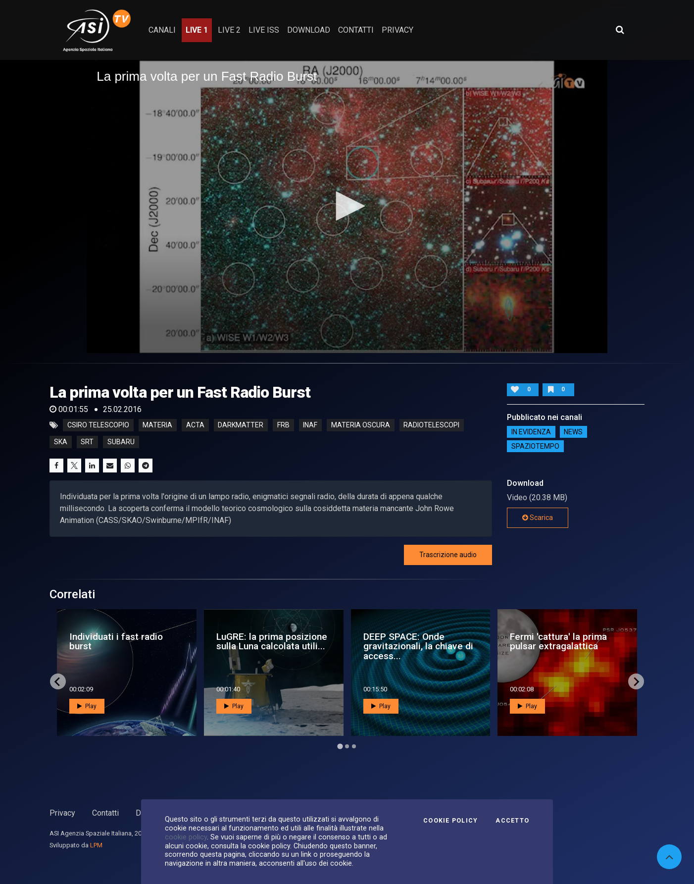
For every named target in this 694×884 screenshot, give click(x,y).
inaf (310, 425)
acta (195, 425)
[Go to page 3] (354, 746)
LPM (96, 845)
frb (283, 425)
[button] (347, 206)
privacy (397, 30)
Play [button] (87, 706)
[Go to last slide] (58, 681)
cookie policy (186, 837)
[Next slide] (636, 681)
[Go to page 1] (340, 746)
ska (60, 442)
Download (308, 30)
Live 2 (229, 30)
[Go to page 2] (347, 746)
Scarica (537, 517)
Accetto (512, 821)
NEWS (573, 432)
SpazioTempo (535, 446)
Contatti (105, 813)
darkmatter (240, 425)
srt (87, 442)
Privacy (62, 813)
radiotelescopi (431, 425)
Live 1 (197, 30)
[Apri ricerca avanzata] (620, 29)
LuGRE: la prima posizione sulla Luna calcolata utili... (271, 641)
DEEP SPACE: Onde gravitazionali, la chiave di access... (418, 646)
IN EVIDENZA (531, 432)
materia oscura (360, 425)
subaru (121, 442)
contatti (356, 30)
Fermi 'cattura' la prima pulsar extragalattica (558, 641)
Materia (157, 425)
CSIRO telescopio (98, 425)
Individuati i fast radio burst (116, 641)
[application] (347, 206)
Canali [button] (162, 30)
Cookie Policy (450, 821)
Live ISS (263, 30)
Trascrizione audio (448, 555)
